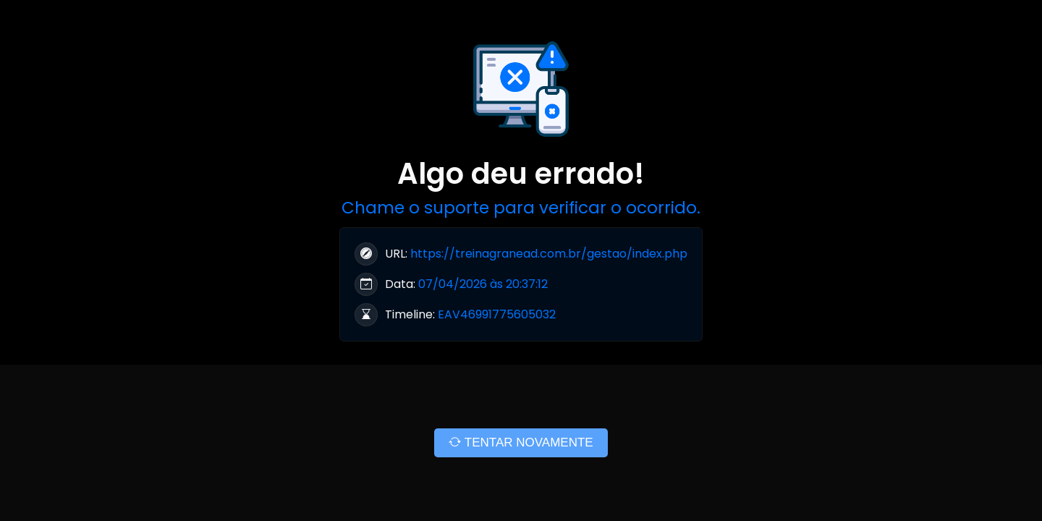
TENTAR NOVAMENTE (521, 442)
